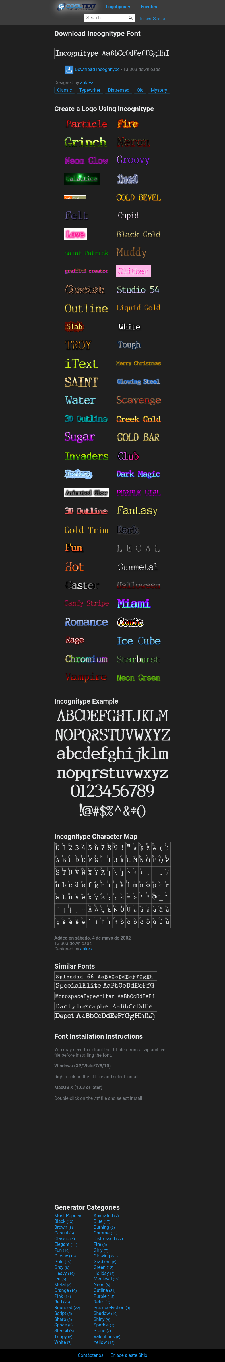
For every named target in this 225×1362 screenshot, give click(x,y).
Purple (104, 1296)
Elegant (65, 1244)
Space (63, 1325)
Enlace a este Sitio (128, 1355)
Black (63, 1221)
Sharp (63, 1319)
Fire (100, 1244)
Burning (104, 1227)
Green (103, 1267)
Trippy (63, 1336)
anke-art (88, 82)
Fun (62, 1250)
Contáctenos (91, 1355)
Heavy (64, 1273)
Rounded (67, 1307)
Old (140, 90)
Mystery (159, 90)
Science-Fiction (112, 1307)
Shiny (102, 1319)
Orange (65, 1290)
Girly (101, 1250)
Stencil (64, 1330)
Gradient (105, 1261)
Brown (63, 1227)
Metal (63, 1284)
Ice (60, 1279)
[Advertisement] (27, 114)
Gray (61, 1267)
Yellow (104, 1342)
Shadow (106, 1313)
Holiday (104, 1273)
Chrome (105, 1233)
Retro (102, 1302)
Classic (64, 90)
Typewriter (90, 90)
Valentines (107, 1336)
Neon (102, 1284)
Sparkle (104, 1325)
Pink (62, 1296)
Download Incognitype (92, 69)
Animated (106, 1215)
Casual (64, 1233)
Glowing (106, 1256)
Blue (102, 1221)
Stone (102, 1330)
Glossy (65, 1256)
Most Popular (68, 1215)
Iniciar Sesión (153, 18)
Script (63, 1313)
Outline (105, 1290)
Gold (63, 1261)
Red (62, 1302)
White (63, 1342)
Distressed (118, 90)
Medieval (107, 1279)
